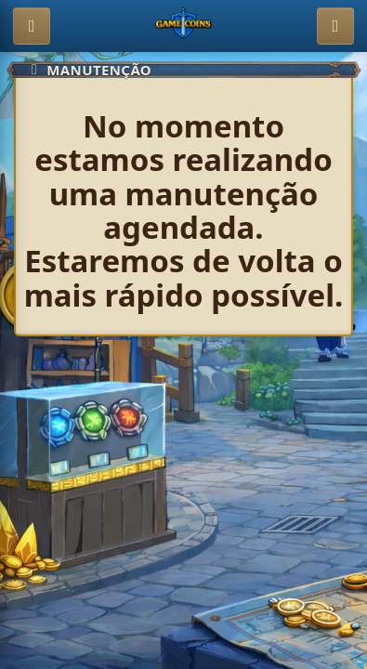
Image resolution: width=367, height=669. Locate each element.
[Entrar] (335, 26)
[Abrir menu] (31, 26)
